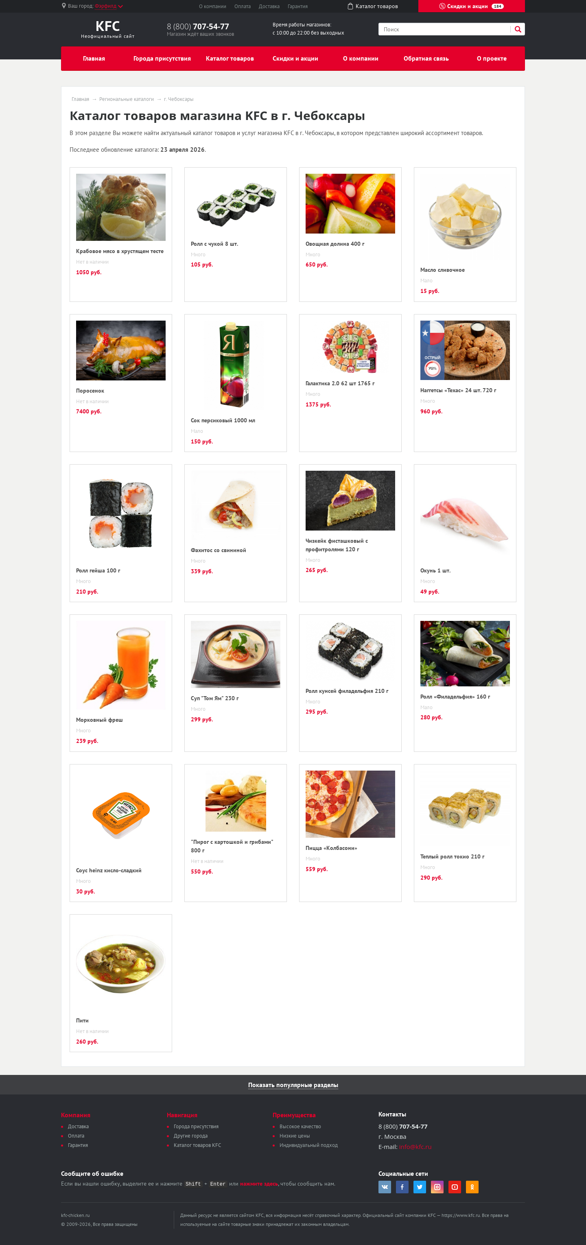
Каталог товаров (230, 58)
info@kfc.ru (415, 1146)
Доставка (269, 6)
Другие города (191, 1135)
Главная (94, 58)
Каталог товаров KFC (197, 1145)
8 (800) (198, 26)
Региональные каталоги (126, 99)
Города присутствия (162, 58)
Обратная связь (426, 58)
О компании (212, 6)
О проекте (492, 58)
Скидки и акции (471, 6)
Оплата (242, 6)
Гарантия (298, 6)
